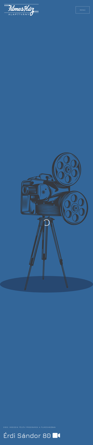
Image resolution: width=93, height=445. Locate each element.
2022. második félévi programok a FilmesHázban (29, 427)
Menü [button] (82, 10)
